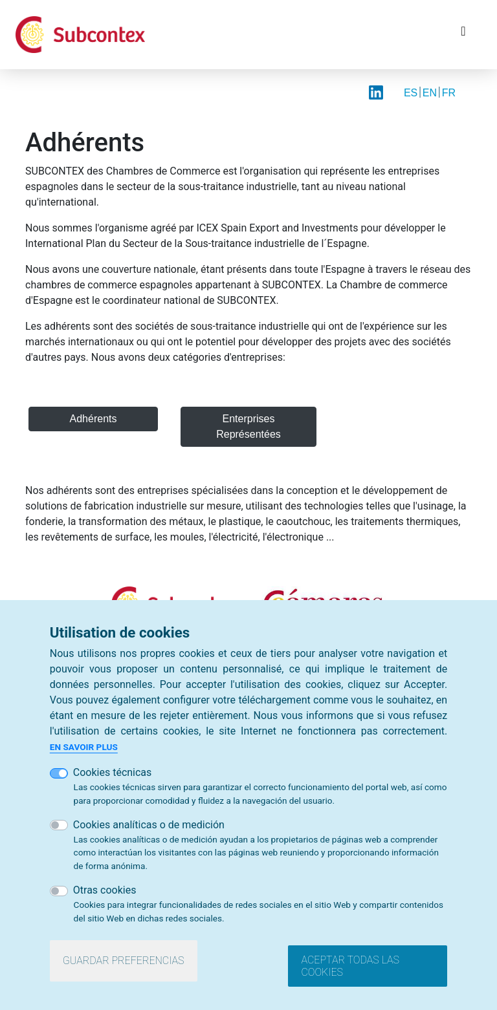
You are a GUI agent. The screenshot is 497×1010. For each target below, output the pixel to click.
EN (430, 92)
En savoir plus (84, 747)
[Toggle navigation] (463, 34)
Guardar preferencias (123, 960)
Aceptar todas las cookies (350, 966)
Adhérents (93, 418)
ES (410, 92)
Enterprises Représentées (248, 426)
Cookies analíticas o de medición (149, 825)
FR (449, 92)
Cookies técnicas (112, 772)
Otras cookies (105, 890)
